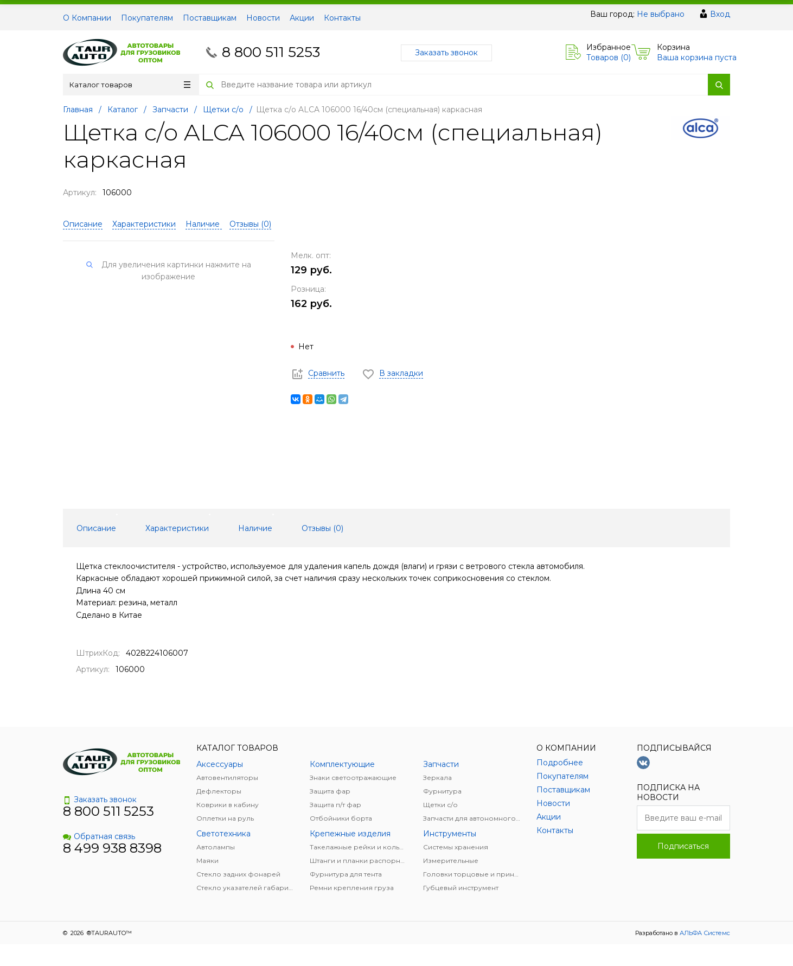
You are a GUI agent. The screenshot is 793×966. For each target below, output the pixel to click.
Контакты (342, 18)
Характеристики (144, 224)
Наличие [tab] (255, 528)
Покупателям (147, 18)
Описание (83, 224)
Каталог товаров (129, 84)
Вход (720, 14)
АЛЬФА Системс (704, 933)
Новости (263, 18)
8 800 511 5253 (271, 52)
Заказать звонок (446, 52)
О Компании (87, 18)
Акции (302, 18)
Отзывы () (250, 224)
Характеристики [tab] (177, 528)
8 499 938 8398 (112, 848)
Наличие (204, 224)
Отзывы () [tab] (322, 528)
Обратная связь (99, 836)
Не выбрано (661, 14)
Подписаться (683, 846)
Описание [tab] (96, 528)
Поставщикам (209, 18)
